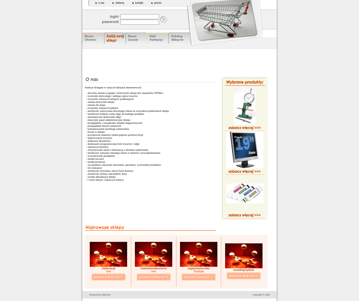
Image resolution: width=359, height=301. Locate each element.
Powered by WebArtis (100, 295)
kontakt (139, 2)
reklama (119, 2)
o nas (101, 2)
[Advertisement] (179, 61)
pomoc (158, 2)
